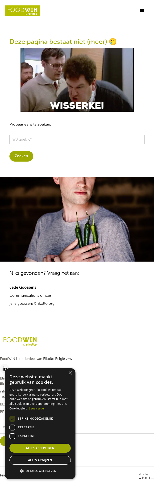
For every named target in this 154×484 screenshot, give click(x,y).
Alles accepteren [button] (40, 448)
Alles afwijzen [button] (40, 460)
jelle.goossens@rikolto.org (31, 303)
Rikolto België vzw (57, 359)
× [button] (70, 373)
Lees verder (37, 408)
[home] (22, 10)
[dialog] (40, 423)
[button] (142, 11)
